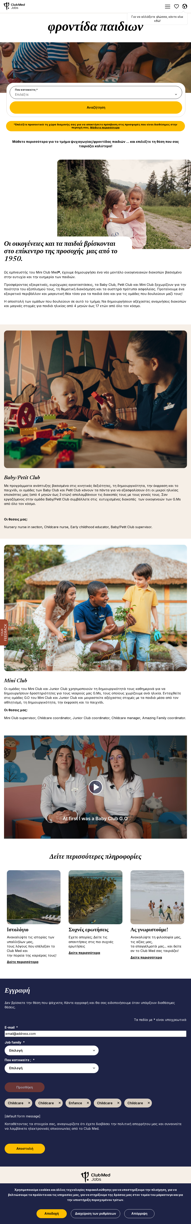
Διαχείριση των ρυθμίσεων (95, 1213)
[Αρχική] (14, 6)
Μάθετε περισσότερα (105, 127)
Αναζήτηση (96, 107)
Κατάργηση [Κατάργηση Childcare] (29, 1103)
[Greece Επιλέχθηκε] (185, 6)
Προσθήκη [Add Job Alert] (25, 1087)
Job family (15, 1042)
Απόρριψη (139, 1213)
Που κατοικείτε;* (26, 89)
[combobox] (52, 1068)
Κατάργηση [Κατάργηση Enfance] (88, 1103)
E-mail (11, 1027)
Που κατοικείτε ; (20, 1060)
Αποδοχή (51, 1213)
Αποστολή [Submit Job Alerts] (25, 1149)
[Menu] (167, 6)
